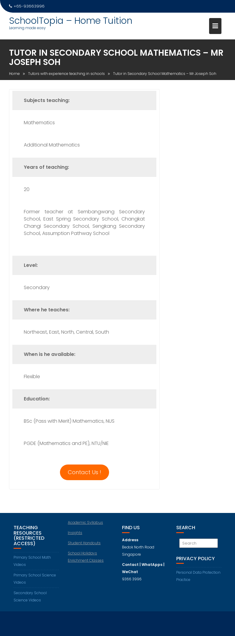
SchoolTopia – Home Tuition (70, 20)
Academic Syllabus (85, 522)
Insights (75, 532)
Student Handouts (84, 542)
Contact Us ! (84, 472)
